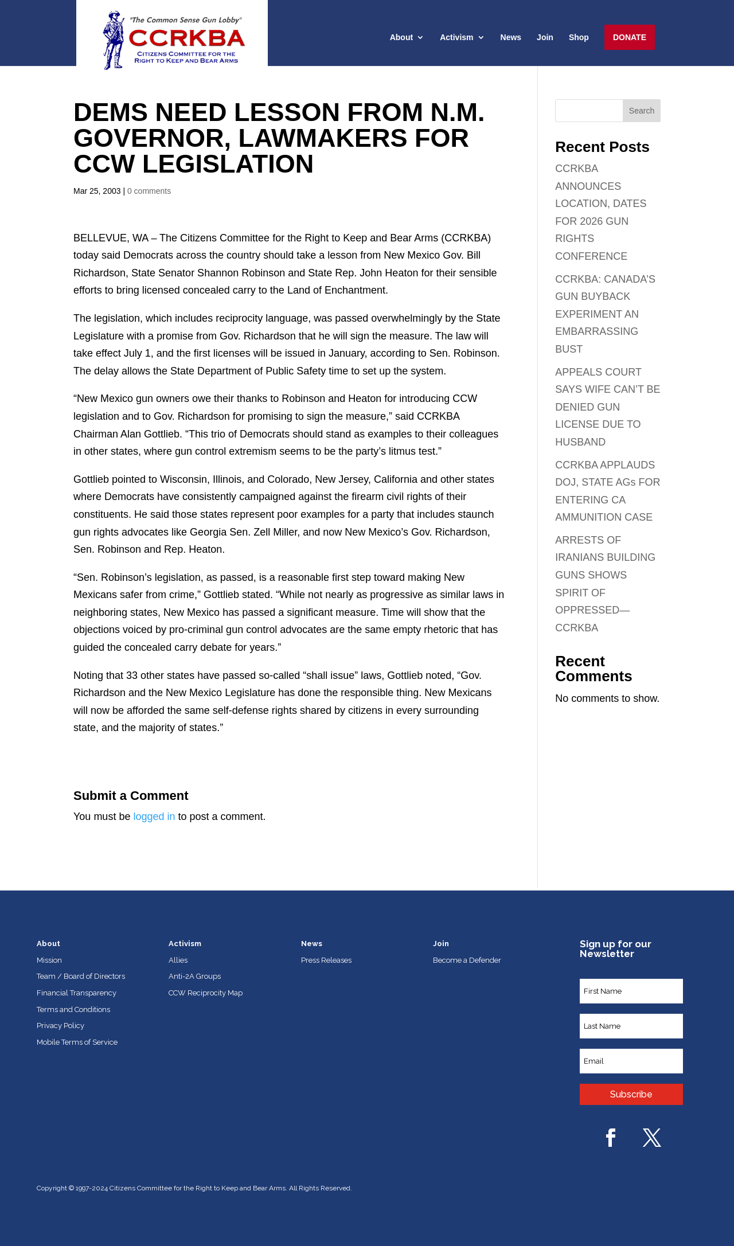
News (511, 37)
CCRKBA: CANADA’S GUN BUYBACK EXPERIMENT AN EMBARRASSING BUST (605, 314)
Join (545, 37)
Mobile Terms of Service (77, 1042)
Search (641, 110)
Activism (456, 37)
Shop (579, 37)
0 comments (149, 191)
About (401, 37)
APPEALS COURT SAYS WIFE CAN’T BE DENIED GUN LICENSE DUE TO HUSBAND (607, 407)
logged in (154, 816)
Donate (629, 37)
